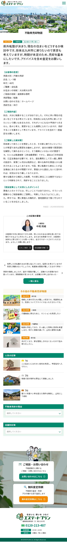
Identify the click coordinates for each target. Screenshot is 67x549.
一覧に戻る (33, 281)
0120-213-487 (36, 525)
